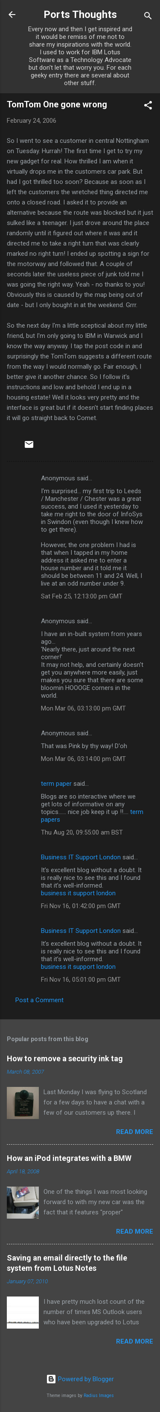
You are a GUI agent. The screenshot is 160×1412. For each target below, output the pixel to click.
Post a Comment (39, 1000)
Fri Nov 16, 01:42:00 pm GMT (81, 906)
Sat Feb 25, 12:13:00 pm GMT (81, 596)
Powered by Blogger (80, 1379)
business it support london (78, 893)
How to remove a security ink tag (65, 1058)
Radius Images (99, 1395)
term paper (56, 783)
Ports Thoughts (80, 15)
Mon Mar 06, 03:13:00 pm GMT (83, 708)
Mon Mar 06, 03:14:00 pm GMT (83, 759)
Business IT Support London (81, 857)
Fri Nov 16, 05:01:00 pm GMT (81, 979)
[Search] (148, 17)
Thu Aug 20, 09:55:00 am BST (82, 832)
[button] (148, 106)
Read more (134, 1132)
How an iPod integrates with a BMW (69, 1158)
